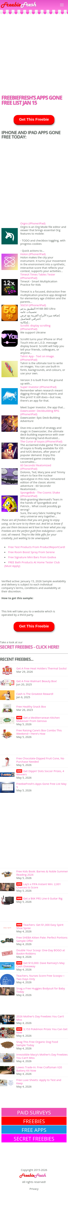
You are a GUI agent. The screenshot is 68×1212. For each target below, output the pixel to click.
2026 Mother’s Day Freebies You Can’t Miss (40, 1017)
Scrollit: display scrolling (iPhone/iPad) (35, 327)
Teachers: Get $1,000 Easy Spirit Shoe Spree (39, 926)
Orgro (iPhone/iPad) (32, 223)
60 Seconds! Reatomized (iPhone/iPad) (35, 466)
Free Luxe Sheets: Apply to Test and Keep (38, 1081)
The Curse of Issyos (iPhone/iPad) (41, 441)
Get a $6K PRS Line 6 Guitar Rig (42, 898)
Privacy (34, 1189)
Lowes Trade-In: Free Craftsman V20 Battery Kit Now (39, 1068)
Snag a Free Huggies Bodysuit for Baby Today (40, 989)
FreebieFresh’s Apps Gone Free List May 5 (41, 785)
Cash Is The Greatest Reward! (34, 694)
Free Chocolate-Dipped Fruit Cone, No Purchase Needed (40, 759)
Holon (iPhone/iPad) (33, 254)
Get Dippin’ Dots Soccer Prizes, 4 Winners (40, 772)
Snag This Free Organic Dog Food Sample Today (37, 1043)
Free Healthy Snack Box (31, 706)
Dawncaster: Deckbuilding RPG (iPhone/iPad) (39, 412)
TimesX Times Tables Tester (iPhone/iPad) (37, 276)
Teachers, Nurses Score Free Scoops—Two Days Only (40, 977)
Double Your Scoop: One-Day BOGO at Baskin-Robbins (40, 951)
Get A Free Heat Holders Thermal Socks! (41, 668)
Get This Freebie (34, 119)
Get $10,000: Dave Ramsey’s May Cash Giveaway (40, 964)
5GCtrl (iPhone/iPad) (33, 305)
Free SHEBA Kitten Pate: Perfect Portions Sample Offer (41, 939)
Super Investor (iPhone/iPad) (38, 387)
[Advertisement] (34, 55)
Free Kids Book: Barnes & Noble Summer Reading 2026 (42, 872)
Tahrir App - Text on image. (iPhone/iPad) (37, 357)
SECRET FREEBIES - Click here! (29, 647)
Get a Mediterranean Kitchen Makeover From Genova (38, 719)
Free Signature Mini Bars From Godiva (32, 557)
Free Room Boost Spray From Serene (31, 552)
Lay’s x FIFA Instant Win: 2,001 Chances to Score (38, 885)
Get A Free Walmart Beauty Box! (36, 681)
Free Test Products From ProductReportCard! (36, 547)
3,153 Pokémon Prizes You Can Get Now (41, 1030)
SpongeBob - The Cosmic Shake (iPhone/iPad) (40, 494)
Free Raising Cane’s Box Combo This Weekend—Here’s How (39, 731)
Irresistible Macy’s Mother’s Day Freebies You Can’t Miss (42, 1056)
